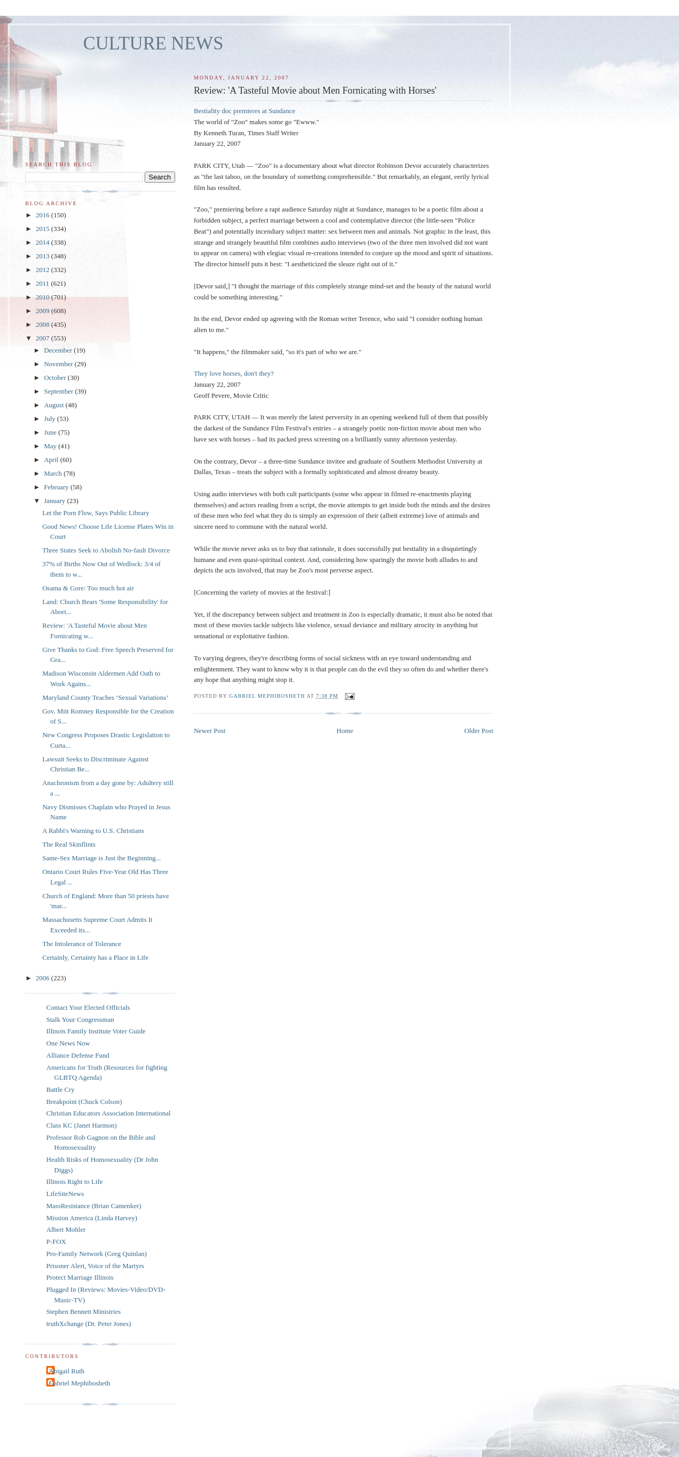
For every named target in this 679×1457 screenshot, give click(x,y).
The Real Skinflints (68, 844)
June (51, 432)
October (56, 377)
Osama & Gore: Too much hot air (88, 588)
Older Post (478, 731)
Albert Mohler (66, 1229)
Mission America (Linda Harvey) (91, 1218)
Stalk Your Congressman (80, 1019)
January (55, 501)
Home (345, 731)
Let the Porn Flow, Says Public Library (95, 513)
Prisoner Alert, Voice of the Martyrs (95, 1266)
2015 (43, 229)
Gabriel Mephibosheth (79, 1383)
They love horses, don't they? (233, 373)
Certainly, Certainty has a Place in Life (95, 957)
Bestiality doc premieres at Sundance (244, 111)
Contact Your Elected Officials (88, 1007)
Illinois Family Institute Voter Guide (96, 1031)
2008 (43, 324)
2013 (43, 256)
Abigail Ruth (67, 1371)
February (57, 487)
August (55, 405)
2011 (43, 283)
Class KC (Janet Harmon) (81, 1125)
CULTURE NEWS (153, 43)
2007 (43, 338)
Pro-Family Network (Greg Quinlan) (96, 1254)
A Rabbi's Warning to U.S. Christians (93, 831)
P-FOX (56, 1241)
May (51, 446)
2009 (43, 311)
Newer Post (209, 731)
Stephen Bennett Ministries (83, 1311)
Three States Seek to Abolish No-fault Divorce (106, 550)
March (54, 473)
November (59, 364)
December (59, 350)
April (52, 460)
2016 (43, 215)
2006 (43, 978)
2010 (43, 297)
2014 (43, 242)
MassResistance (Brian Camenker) (93, 1206)
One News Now (68, 1043)
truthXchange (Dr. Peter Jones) (88, 1324)
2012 (43, 270)
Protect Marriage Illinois (80, 1277)
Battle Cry (60, 1089)
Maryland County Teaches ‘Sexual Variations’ (105, 697)
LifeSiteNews (65, 1194)
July (50, 419)
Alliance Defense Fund (77, 1055)
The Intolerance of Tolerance (81, 944)
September (59, 391)
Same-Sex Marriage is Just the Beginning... (101, 858)
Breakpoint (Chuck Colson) (84, 1102)
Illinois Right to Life (74, 1181)
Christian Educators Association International (108, 1113)
